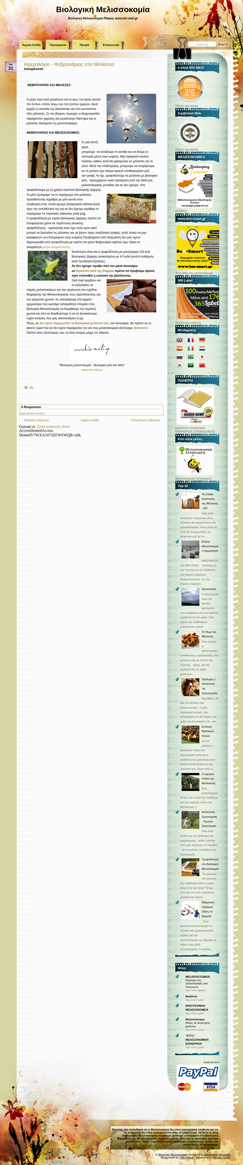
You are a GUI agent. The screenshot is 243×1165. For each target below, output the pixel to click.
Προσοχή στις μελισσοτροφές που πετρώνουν (196, 983)
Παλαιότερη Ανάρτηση (145, 420)
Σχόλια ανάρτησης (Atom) (53, 426)
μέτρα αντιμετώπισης (56, 247)
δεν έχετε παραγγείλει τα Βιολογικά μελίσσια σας (74, 323)
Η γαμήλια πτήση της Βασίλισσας (208, 779)
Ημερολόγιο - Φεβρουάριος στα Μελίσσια (69, 64)
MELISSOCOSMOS (197, 976)
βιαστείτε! (141, 328)
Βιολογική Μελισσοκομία (103, 9)
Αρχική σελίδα (90, 420)
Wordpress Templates (217, 1154)
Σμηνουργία (209, 588)
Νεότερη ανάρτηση (36, 420)
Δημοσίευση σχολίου (32, 413)
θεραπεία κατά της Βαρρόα (95, 271)
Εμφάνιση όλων (211, 1062)
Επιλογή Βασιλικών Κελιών (208, 731)
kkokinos (191, 996)
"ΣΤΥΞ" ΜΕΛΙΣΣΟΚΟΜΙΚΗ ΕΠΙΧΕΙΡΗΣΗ (197, 1039)
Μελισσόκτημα (195, 1019)
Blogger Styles (222, 1157)
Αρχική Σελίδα (31, 44)
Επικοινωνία (111, 44)
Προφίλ (84, 44)
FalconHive (186, 1157)
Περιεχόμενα (58, 44)
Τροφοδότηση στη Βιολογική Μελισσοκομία (210, 864)
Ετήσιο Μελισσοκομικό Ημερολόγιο (210, 546)
